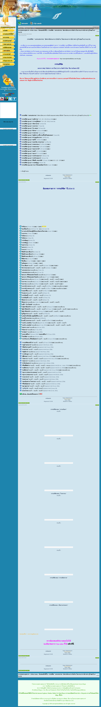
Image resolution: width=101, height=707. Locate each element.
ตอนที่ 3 (41, 265)
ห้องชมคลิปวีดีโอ (43, 30)
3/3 (45, 119)
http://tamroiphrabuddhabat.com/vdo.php (70, 58)
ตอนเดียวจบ (30, 270)
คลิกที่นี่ (71, 644)
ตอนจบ (48, 365)
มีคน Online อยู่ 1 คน (8, 121)
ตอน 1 (41, 229)
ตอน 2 (27, 229)
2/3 (43, 119)
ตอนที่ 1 (27, 265)
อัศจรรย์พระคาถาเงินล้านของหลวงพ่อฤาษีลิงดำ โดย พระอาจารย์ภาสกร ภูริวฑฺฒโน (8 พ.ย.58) (55, 115)
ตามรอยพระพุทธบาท (23, 30)
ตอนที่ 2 (36, 265)
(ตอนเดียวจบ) (61, 339)
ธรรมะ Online (33, 30)
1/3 (31, 119)
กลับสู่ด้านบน (25, 171)
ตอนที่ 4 (69, 325)
